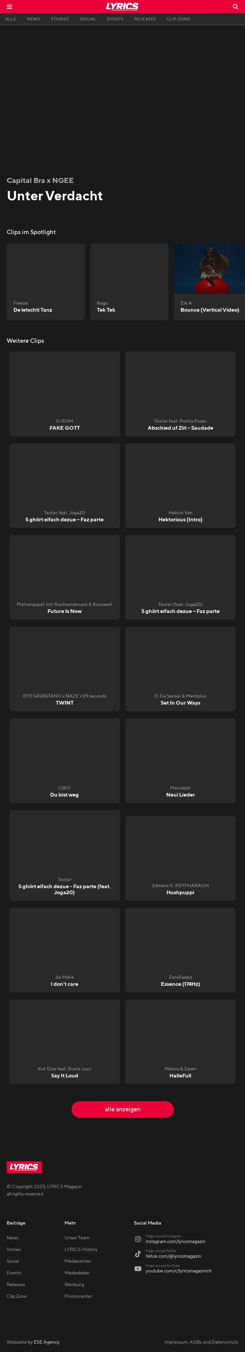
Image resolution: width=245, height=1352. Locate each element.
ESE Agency (46, 1342)
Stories (14, 1250)
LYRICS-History (81, 1250)
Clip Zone (17, 1296)
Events (14, 1273)
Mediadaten (77, 1273)
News (12, 1238)
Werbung (74, 1285)
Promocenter (78, 1296)
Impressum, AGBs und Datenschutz (201, 1342)
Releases (16, 1285)
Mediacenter (78, 1261)
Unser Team (77, 1238)
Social (13, 1261)
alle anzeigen (122, 1109)
